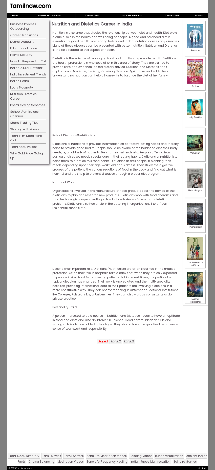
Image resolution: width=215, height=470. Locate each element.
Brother (195, 85)
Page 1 (103, 341)
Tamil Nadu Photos (131, 15)
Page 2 (116, 341)
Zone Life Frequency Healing (107, 462)
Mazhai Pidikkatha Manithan (195, 300)
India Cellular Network (26, 68)
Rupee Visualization (169, 456)
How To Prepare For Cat (28, 61)
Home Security (21, 55)
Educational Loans (23, 48)
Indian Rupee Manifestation (150, 462)
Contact (202, 468)
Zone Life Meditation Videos (107, 456)
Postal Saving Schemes (27, 105)
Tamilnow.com (30, 6)
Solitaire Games (185, 462)
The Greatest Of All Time (195, 262)
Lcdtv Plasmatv (21, 87)
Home (15, 15)
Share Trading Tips (24, 123)
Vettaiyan (195, 151)
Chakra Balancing (41, 462)
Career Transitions (24, 35)
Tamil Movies (92, 15)
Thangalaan (195, 225)
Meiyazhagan (195, 189)
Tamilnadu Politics (23, 147)
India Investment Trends (28, 74)
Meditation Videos (70, 462)
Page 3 (129, 341)
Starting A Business (24, 129)
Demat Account (22, 42)
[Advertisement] (116, 105)
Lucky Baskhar (195, 116)
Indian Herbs (19, 81)
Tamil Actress (172, 15)
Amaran (195, 49)
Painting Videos (141, 456)
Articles (199, 15)
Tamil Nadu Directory (49, 15)
